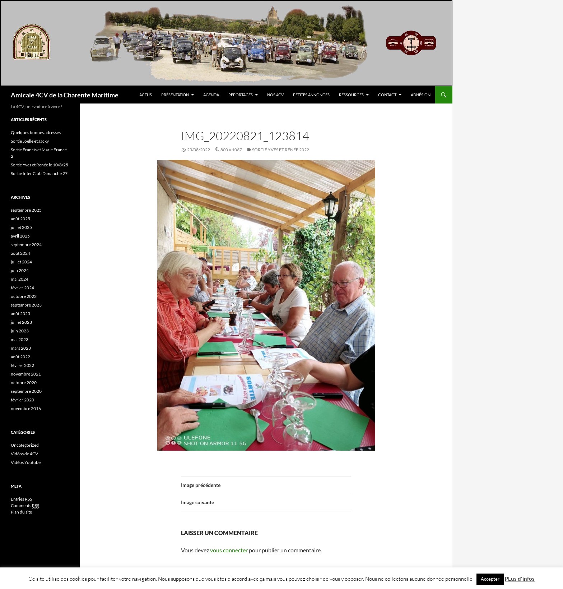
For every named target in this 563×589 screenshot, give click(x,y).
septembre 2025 (26, 210)
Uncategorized (25, 445)
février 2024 (22, 287)
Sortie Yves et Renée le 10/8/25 (39, 164)
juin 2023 (20, 330)
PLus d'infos (520, 578)
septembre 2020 (26, 391)
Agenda (211, 94)
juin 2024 (20, 270)
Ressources (351, 94)
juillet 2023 (21, 322)
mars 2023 (21, 348)
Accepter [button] (490, 579)
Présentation (175, 94)
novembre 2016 (26, 408)
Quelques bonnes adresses (36, 132)
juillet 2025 (21, 227)
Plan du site (21, 512)
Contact (387, 94)
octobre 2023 (24, 296)
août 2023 (20, 313)
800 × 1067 (231, 149)
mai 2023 (19, 339)
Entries (21, 499)
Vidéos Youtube (26, 462)
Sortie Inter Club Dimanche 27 (39, 173)
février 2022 (22, 365)
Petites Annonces (311, 94)
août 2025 (20, 218)
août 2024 (20, 253)
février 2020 (22, 399)
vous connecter (229, 550)
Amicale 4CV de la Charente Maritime (64, 95)
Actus (145, 94)
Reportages (240, 94)
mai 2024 (19, 279)
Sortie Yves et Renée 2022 (280, 149)
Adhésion (421, 94)
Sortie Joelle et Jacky (30, 141)
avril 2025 (20, 236)
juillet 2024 (21, 261)
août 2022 (20, 356)
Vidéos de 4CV (24, 453)
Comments (25, 506)
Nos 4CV (275, 94)
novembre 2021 (26, 374)
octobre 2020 (24, 382)
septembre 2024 (26, 244)
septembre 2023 (26, 305)
